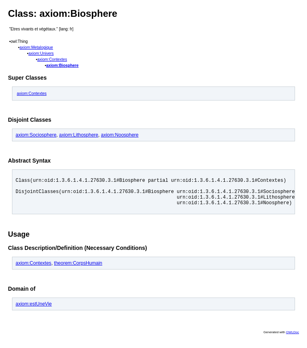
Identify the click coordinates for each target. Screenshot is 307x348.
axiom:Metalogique (36, 47)
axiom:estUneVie (34, 310)
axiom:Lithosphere (78, 135)
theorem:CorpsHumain (78, 269)
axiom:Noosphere (119, 135)
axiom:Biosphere (62, 65)
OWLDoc (292, 338)
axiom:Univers (41, 53)
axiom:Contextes (52, 59)
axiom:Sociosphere (36, 135)
